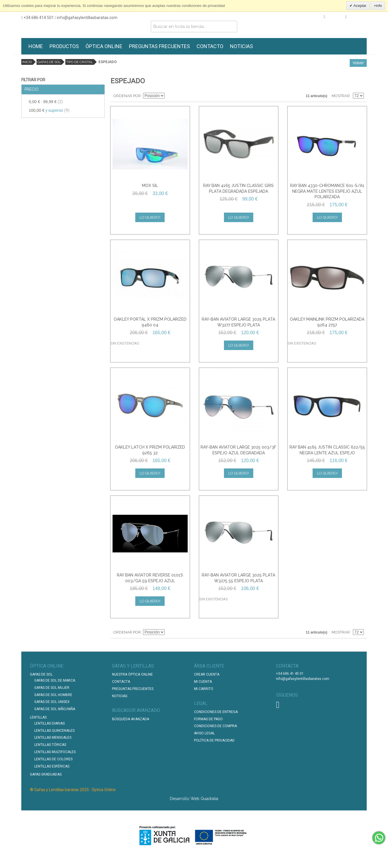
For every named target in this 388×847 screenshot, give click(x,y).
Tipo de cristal (79, 62)
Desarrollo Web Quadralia (194, 798)
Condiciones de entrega (216, 712)
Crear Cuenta (206, 674)
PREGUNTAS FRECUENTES (159, 46)
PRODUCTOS (64, 46)
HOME (35, 46)
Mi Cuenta (203, 682)
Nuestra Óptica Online (133, 674)
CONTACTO (210, 46)
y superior (49, 110)
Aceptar (359, 5)
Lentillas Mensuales (52, 738)
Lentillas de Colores (53, 759)
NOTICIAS (241, 46)
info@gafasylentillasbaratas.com (86, 17)
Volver (358, 62)
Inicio (27, 62)
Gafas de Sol (49, 62)
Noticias (119, 696)
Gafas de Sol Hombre (53, 695)
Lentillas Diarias (49, 723)
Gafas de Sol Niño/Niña (54, 709)
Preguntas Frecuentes (132, 689)
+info (378, 5)
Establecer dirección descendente (170, 96)
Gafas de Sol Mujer (51, 688)
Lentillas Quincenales (54, 731)
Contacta (121, 682)
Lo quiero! (150, 217)
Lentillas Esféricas (51, 766)
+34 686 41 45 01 (290, 674)
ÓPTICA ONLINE (103, 46)
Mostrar (341, 96)
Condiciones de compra (215, 726)
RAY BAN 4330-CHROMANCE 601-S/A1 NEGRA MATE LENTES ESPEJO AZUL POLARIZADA (327, 191)
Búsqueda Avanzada (130, 719)
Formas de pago (208, 719)
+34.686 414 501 (37, 17)
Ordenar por (127, 96)
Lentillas (38, 717)
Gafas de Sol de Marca (54, 680)
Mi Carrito (203, 689)
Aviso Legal (204, 733)
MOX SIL (150, 185)
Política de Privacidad (214, 740)
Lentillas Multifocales (55, 752)
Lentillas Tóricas (50, 745)
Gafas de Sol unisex (52, 702)
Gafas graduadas (46, 774)
